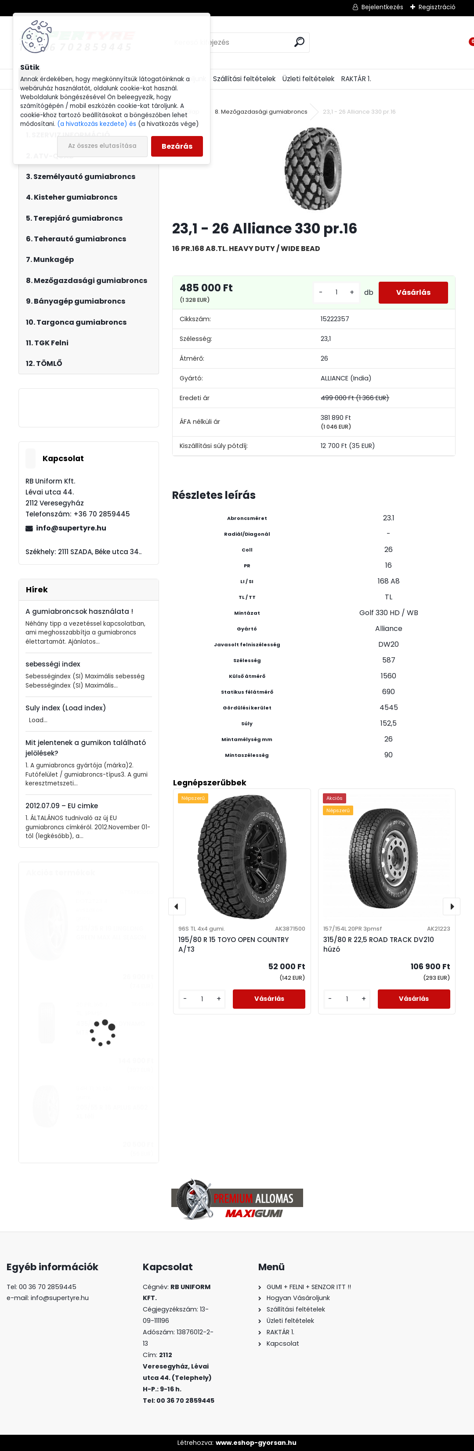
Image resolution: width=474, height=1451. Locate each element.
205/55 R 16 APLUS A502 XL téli (112, 1112)
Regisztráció (437, 7)
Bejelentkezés (382, 7)
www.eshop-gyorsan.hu (256, 1442)
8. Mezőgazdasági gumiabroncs (261, 111)
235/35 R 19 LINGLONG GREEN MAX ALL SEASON (111, 933)
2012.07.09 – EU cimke (61, 805)
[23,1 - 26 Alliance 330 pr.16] (313, 169)
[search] (299, 42)
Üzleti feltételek (308, 78)
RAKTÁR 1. (356, 78)
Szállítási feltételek (244, 78)
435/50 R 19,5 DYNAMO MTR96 (110, 1028)
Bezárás (177, 146)
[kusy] (336, 292)
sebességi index (52, 664)
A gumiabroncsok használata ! (79, 611)
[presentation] (177, 906)
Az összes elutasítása (102, 146)
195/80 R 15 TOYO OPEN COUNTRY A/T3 (233, 944)
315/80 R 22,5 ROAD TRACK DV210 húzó (378, 944)
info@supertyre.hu (71, 528)
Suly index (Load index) (65, 708)
